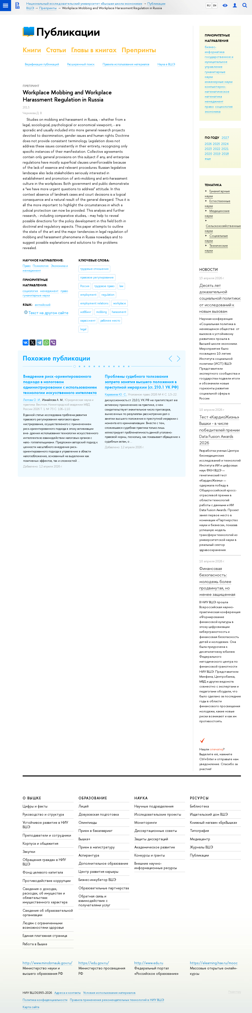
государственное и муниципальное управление (219, 61)
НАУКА (141, 798)
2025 (216, 143)
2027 (225, 137)
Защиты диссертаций (151, 839)
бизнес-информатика (214, 49)
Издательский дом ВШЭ (209, 814)
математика (213, 96)
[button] (74, 366)
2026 (208, 143)
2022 (216, 148)
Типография (199, 830)
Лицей (84, 806)
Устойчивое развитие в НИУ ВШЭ (45, 824)
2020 (208, 153)
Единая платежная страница (45, 935)
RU (209, 5)
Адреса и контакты (67, 993)
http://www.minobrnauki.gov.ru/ (47, 963)
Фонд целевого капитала (43, 872)
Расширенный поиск (80, 64)
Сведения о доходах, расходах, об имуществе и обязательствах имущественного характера (45, 895)
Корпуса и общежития (40, 843)
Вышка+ (85, 839)
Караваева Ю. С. (115, 394)
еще (208, 158)
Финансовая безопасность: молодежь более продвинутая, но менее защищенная (217, 581)
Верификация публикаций (42, 64)
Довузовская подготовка (99, 814)
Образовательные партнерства (104, 888)
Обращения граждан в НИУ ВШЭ (44, 861)
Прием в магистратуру (97, 847)
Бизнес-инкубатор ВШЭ (97, 879)
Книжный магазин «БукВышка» (213, 822)
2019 (216, 153)
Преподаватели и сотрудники (47, 835)
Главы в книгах (94, 50)
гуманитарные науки (36, 295)
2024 (225, 143)
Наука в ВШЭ (166, 64)
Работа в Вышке (35, 944)
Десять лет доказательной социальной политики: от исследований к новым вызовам (220, 298)
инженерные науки (219, 81)
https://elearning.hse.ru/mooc (213, 963)
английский (42, 305)
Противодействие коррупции (47, 880)
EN (214, 5)
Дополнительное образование (103, 863)
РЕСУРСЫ (199, 798)
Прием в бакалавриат (96, 830)
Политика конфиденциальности (45, 1000)
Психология (41, 266)
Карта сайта (31, 1007)
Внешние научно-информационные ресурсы (155, 865)
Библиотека (199, 806)
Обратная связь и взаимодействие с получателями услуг (94, 900)
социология (224, 106)
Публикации (68, 31)
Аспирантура (89, 855)
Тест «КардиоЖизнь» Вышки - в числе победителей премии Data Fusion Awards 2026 (219, 430)
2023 (208, 148)
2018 (225, 153)
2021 (225, 148)
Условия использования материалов (109, 993)
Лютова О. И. (32, 400)
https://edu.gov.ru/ (94, 963)
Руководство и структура (43, 814)
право (209, 106)
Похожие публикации (56, 358)
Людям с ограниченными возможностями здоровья (43, 925)
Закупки (29, 851)
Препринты (139, 50)
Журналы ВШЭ (201, 847)
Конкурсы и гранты (149, 855)
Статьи (56, 50)
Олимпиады (88, 822)
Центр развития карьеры (98, 871)
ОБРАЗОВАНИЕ (93, 798)
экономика (212, 111)
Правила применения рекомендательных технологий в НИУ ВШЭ (117, 1000)
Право (27, 266)
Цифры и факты (35, 806)
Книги (32, 50)
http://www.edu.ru (148, 963)
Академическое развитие (154, 847)
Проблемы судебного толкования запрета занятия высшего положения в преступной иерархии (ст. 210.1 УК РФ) (141, 382)
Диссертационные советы (155, 830)
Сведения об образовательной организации (48, 912)
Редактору (234, 991)
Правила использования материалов (126, 64)
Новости (208, 269)
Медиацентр (200, 839)
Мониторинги (145, 822)
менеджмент (214, 101)
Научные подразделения (153, 806)
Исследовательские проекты (157, 814)
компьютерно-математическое (217, 89)
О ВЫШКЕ (32, 798)
